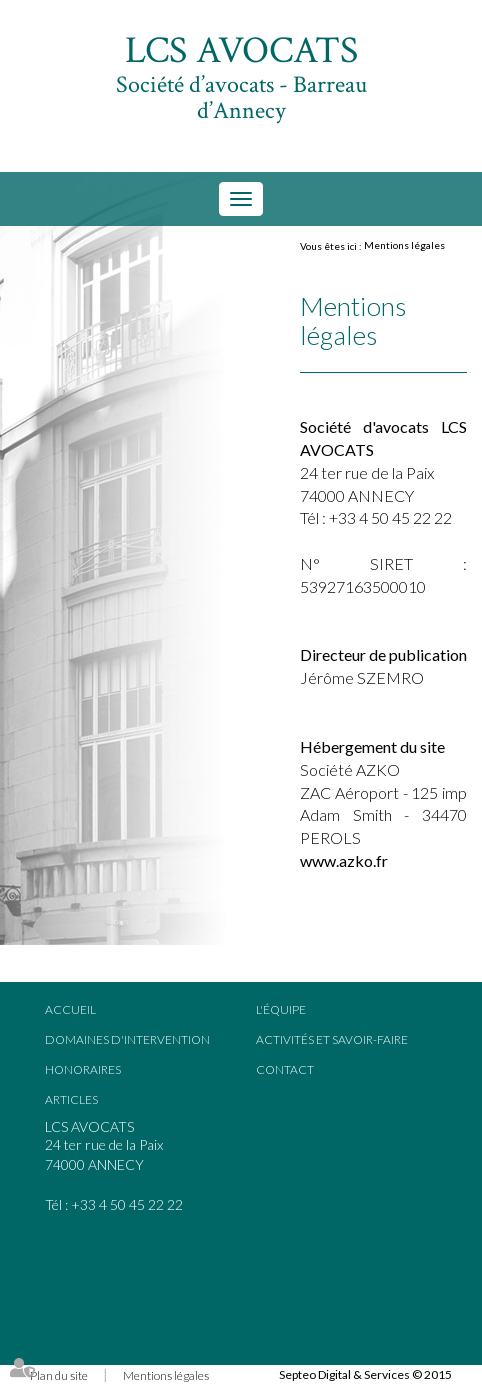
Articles (71, 1099)
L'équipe (281, 1009)
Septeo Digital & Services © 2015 (365, 1374)
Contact (285, 1069)
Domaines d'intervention (127, 1039)
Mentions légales (404, 245)
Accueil (70, 1009)
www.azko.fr (344, 860)
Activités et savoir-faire (332, 1039)
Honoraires (83, 1069)
